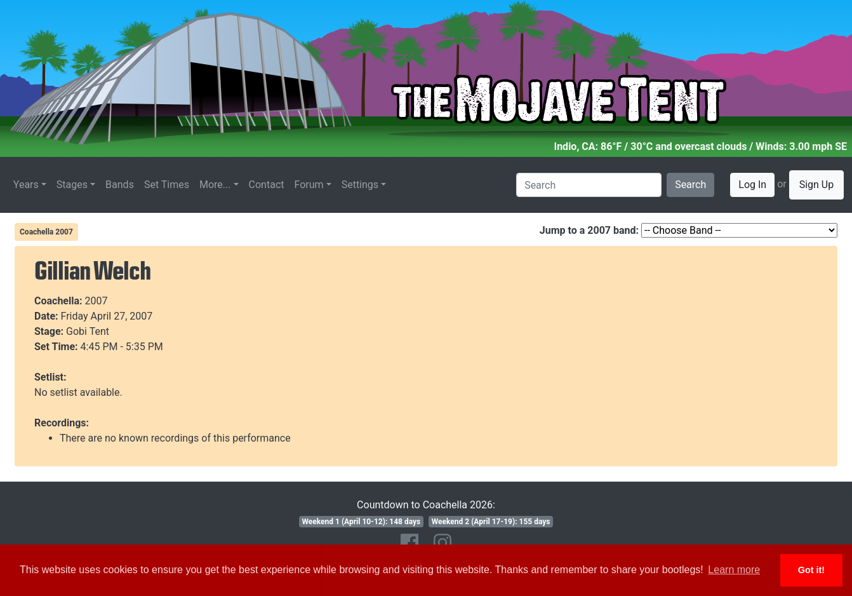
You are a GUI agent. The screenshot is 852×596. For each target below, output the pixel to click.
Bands (119, 185)
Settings (360, 185)
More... (215, 185)
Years (26, 185)
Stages (72, 185)
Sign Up (816, 185)
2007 (96, 301)
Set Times (166, 185)
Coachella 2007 (46, 231)
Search (690, 185)
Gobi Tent (87, 331)
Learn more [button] (734, 569)
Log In (752, 185)
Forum (309, 185)
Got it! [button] (811, 570)
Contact (266, 185)
